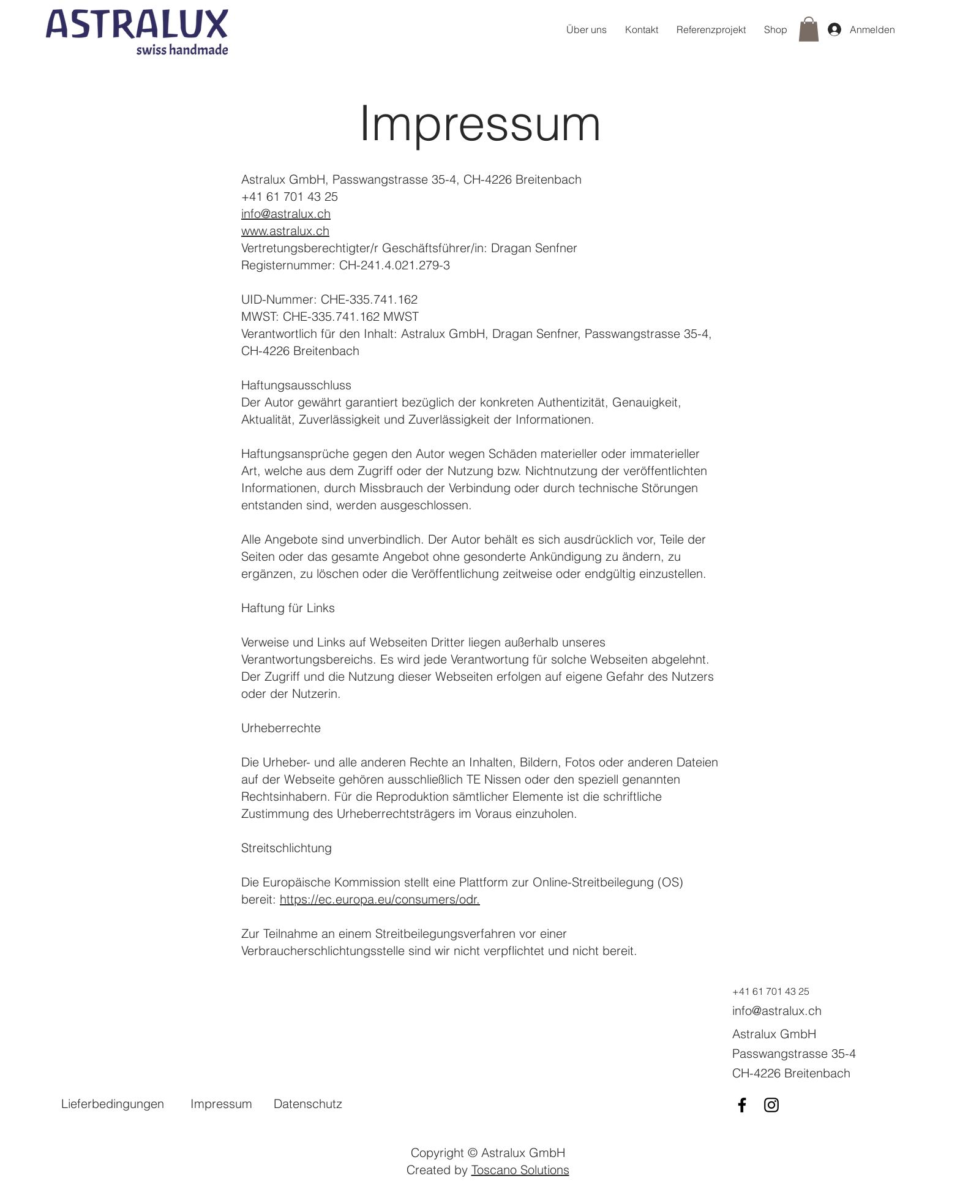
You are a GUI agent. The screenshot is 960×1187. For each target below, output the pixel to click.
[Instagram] (771, 1105)
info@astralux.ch (286, 213)
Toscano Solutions (520, 1169)
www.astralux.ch (285, 230)
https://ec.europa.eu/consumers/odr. (380, 899)
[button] (808, 29)
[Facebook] (742, 1105)
